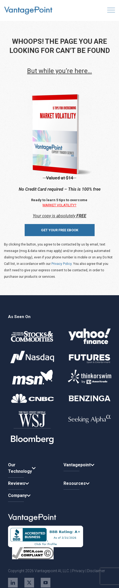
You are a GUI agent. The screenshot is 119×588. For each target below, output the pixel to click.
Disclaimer (96, 571)
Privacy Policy (61, 264)
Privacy (78, 571)
